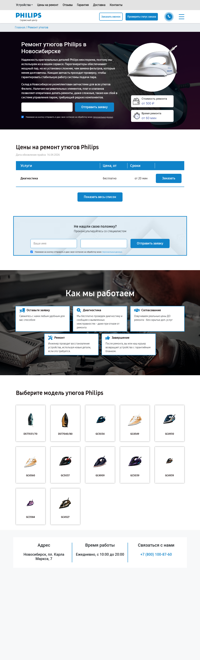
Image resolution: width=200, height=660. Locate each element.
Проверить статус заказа (141, 16)
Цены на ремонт (47, 5)
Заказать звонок (111, 16)
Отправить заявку (94, 107)
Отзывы (68, 5)
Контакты (116, 5)
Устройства (23, 5)
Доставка (99, 5)
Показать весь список (100, 197)
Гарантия (83, 5)
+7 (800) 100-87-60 (156, 554)
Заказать (168, 178)
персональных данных (103, 117)
